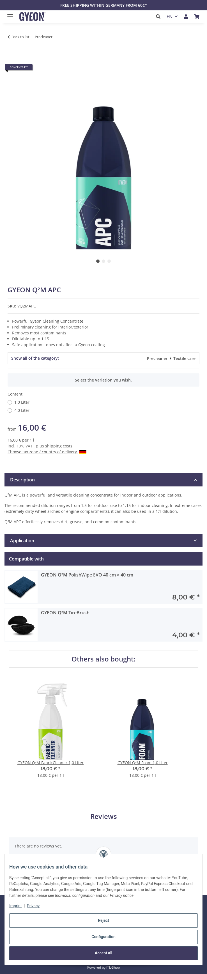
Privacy (33, 906)
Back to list (20, 36)
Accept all (103, 953)
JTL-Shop (113, 967)
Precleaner (157, 358)
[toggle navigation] (8, 13)
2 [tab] (103, 261)
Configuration (103, 936)
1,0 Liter (21, 402)
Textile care (184, 358)
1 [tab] (98, 261)
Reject (103, 920)
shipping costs (58, 446)
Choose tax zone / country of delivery (47, 451)
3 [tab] (109, 261)
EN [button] (170, 16)
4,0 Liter (21, 410)
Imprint (15, 906)
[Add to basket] (12, 54)
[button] (160, 16)
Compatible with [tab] (26, 559)
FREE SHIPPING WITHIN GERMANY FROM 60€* (103, 5)
